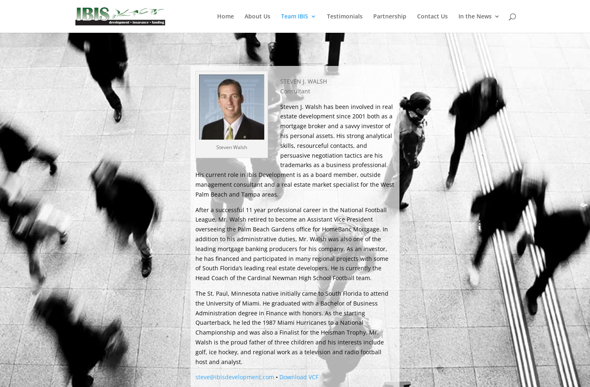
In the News (475, 17)
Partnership (389, 17)
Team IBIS (294, 17)
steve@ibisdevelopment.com (234, 377)
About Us (257, 17)
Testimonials (345, 17)
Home (225, 17)
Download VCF (298, 377)
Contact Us (432, 17)
